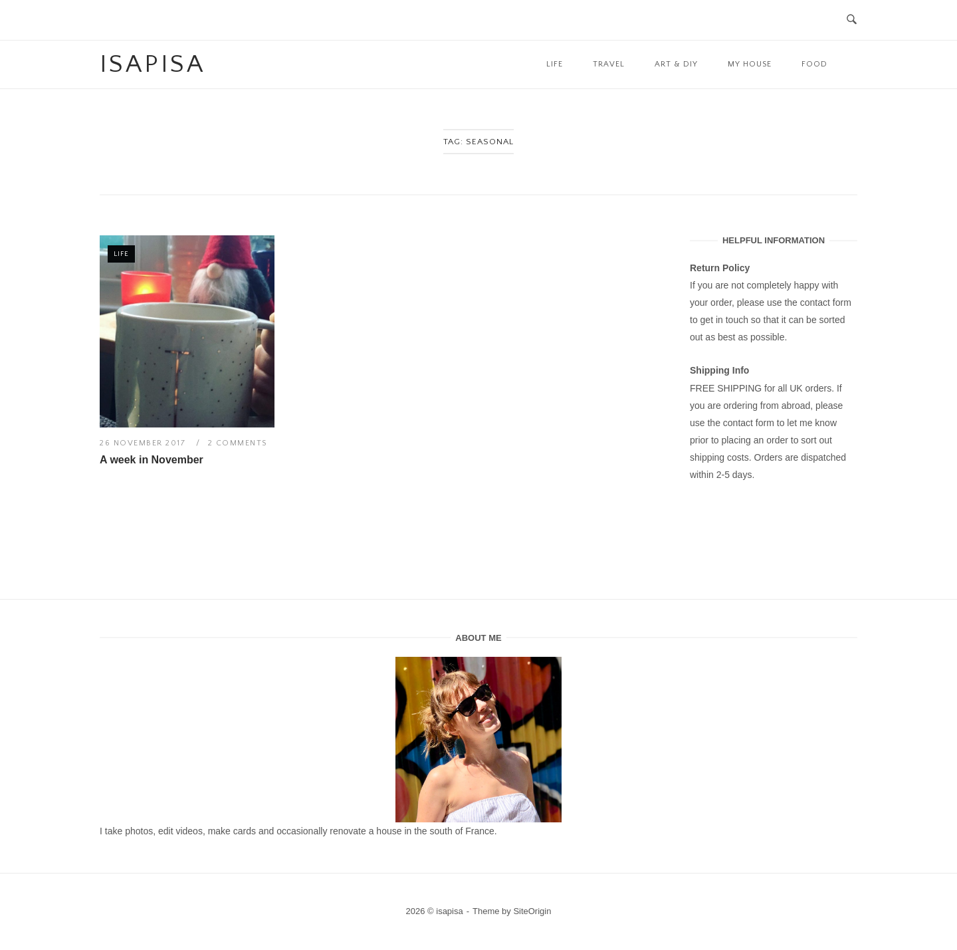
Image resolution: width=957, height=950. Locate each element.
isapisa (152, 64)
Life (554, 64)
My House (750, 64)
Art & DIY (676, 64)
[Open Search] (851, 20)
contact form (825, 302)
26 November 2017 (144, 443)
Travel (609, 64)
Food (814, 64)
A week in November (151, 459)
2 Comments (237, 443)
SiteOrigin (532, 911)
